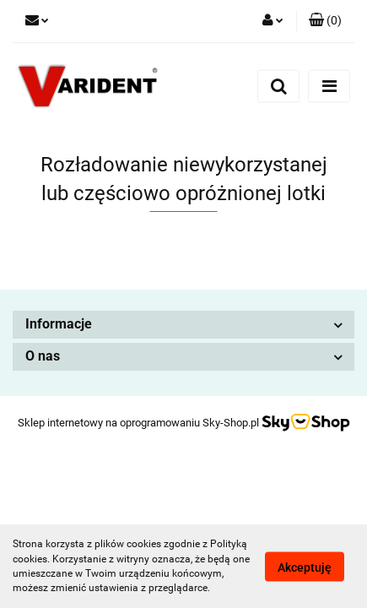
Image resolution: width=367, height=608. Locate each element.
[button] (325, 21)
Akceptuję (305, 566)
